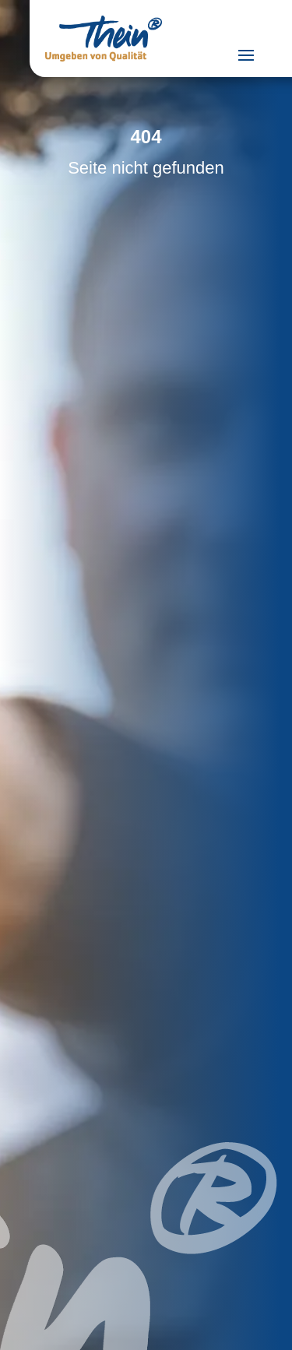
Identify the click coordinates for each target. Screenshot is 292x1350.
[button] (28, 1322)
